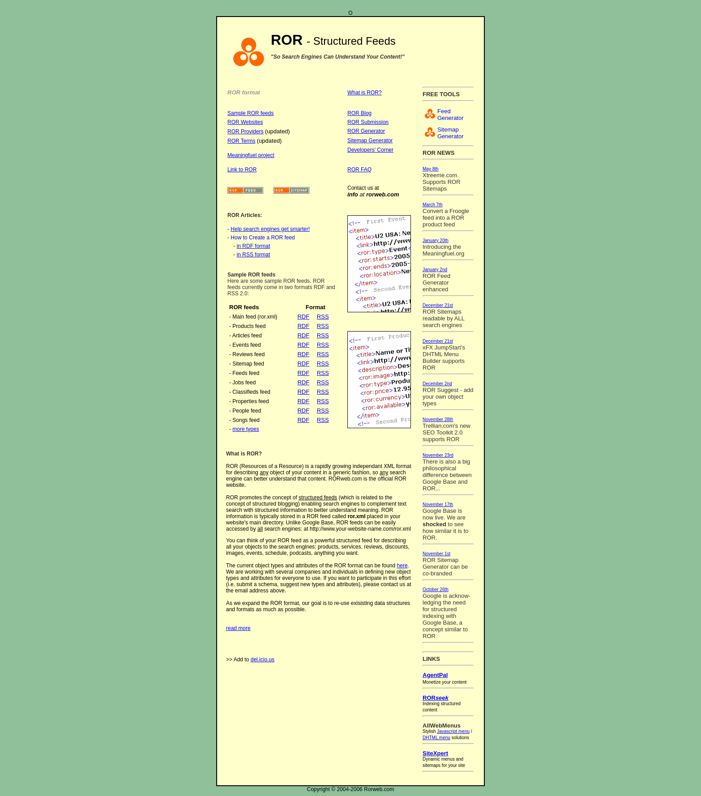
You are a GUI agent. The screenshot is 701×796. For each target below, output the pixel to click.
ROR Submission (368, 122)
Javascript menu (453, 731)
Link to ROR (241, 169)
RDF (303, 316)
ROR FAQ (359, 169)
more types (245, 429)
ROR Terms (241, 141)
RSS (323, 316)
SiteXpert (435, 753)
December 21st (438, 305)
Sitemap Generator (370, 140)
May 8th (431, 168)
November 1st (436, 553)
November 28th (438, 419)
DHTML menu (436, 737)
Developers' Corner (370, 150)
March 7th (432, 204)
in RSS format (253, 254)
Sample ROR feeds (250, 113)
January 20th (436, 240)
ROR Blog (359, 113)
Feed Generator (450, 114)
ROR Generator (366, 131)
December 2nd (437, 383)
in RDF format (253, 246)
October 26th (436, 589)
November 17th (438, 504)
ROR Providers (245, 131)
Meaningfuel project (250, 155)
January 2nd (435, 269)
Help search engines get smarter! (270, 229)
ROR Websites (245, 122)
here (402, 565)
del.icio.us (262, 659)
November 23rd (438, 455)
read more (238, 628)
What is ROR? (364, 92)
